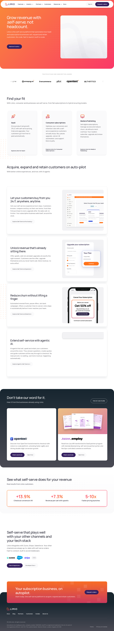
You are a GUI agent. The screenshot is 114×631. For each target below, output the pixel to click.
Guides (37, 614)
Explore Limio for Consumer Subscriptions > (54, 150)
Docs (8, 614)
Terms (92, 627)
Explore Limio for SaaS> (18, 151)
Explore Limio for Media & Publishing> (88, 150)
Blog (14, 614)
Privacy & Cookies (101, 627)
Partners (20, 614)
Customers (29, 614)
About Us (45, 614)
